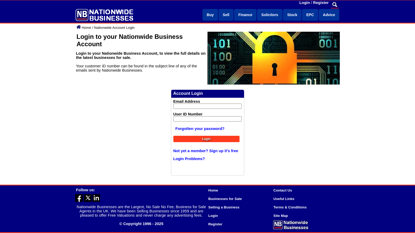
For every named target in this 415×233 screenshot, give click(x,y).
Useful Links (283, 199)
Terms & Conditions (290, 207)
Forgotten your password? (200, 129)
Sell (226, 15)
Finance (245, 15)
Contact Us (282, 190)
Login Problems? (189, 159)
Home (86, 28)
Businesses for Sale (225, 199)
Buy (210, 15)
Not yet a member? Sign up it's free (205, 151)
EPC (310, 15)
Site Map (280, 216)
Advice (329, 15)
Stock (292, 15)
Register (321, 3)
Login (304, 3)
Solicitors (269, 15)
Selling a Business (224, 207)
